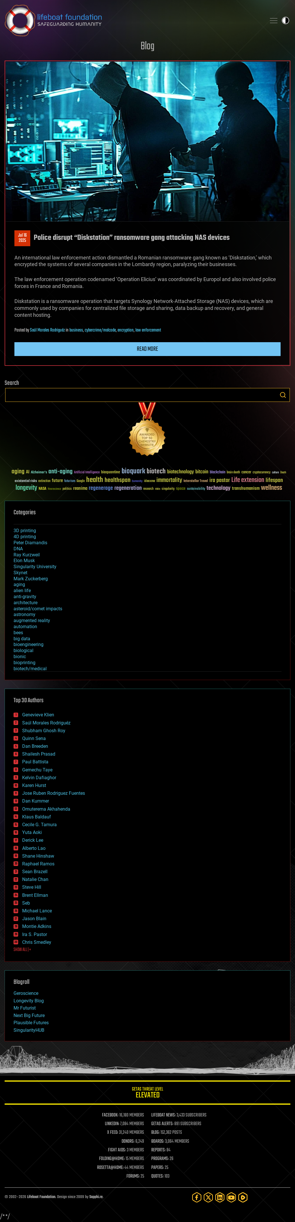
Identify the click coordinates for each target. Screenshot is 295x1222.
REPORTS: (158, 1150)
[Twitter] (208, 1197)
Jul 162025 (22, 238)
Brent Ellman (35, 895)
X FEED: (112, 1132)
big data (22, 638)
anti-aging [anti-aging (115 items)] (60, 471)
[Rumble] (242, 1197)
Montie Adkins (36, 926)
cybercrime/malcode (100, 330)
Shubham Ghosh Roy (43, 730)
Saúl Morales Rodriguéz (47, 330)
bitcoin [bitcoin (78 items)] (201, 472)
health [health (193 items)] (94, 480)
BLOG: (155, 1132)
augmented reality (32, 620)
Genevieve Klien (38, 715)
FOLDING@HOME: (112, 1159)
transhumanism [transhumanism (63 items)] (246, 488)
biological (23, 650)
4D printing (25, 536)
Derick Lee (32, 840)
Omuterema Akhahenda (46, 809)
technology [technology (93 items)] (218, 488)
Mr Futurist (25, 1008)
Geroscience (26, 993)
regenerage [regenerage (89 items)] (101, 488)
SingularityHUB (29, 1030)
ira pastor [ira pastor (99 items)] (219, 480)
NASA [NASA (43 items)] (42, 489)
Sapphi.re (96, 1197)
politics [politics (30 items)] (67, 489)
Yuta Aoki (32, 832)
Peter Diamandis (30, 542)
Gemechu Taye (37, 770)
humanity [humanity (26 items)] (137, 481)
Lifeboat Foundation (41, 1197)
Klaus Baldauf (36, 817)
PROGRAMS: (160, 1159)
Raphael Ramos (38, 864)
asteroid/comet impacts (38, 608)
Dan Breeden (35, 746)
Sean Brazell (35, 871)
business (76, 330)
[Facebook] (196, 1197)
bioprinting (24, 662)
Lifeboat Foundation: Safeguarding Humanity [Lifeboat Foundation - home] (133, 20)
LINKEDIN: (112, 1124)
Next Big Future (29, 1015)
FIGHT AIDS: (117, 1150)
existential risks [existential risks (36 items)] (26, 481)
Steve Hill (31, 887)
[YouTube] (231, 1197)
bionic (20, 656)
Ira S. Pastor (34, 934)
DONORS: (128, 1141)
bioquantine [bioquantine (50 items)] (110, 472)
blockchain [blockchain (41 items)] (217, 472)
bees (18, 632)
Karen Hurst (34, 785)
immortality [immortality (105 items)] (169, 480)
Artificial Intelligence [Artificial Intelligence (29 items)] (87, 473)
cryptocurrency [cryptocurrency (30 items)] (262, 473)
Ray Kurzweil (27, 555)
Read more (147, 349)
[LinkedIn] (219, 1197)
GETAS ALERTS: (162, 1124)
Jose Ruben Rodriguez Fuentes (53, 793)
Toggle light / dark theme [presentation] (285, 20)
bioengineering (29, 644)
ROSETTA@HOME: (110, 1168)
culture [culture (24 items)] (275, 472)
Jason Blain (34, 918)
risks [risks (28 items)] (157, 489)
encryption (126, 330)
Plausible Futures (31, 1022)
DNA (18, 548)
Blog (147, 46)
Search (283, 395)
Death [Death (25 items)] (283, 472)
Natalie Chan (35, 879)
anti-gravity (25, 596)
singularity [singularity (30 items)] (168, 489)
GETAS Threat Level (147, 1094)
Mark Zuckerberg (31, 578)
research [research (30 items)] (148, 489)
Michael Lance (37, 911)
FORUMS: (133, 1176)
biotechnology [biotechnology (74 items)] (180, 472)
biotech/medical (30, 668)
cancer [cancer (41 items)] (246, 472)
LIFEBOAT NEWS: (163, 1115)
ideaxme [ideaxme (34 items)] (149, 481)
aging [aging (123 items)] (18, 471)
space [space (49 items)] (181, 488)
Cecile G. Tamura (39, 824)
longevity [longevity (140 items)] (26, 488)
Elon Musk (24, 560)
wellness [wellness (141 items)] (271, 488)
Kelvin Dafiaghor (39, 777)
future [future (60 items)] (57, 480)
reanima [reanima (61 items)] (80, 488)
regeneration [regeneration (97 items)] (128, 488)
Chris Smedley (36, 942)
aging (19, 584)
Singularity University (35, 566)
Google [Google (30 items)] (81, 481)
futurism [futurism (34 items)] (69, 481)
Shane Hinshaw (38, 856)
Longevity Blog (29, 1000)
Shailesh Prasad (38, 754)
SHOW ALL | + (22, 950)
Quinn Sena (34, 738)
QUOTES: (157, 1176)
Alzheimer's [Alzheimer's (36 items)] (39, 472)
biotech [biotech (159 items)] (156, 471)
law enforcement (148, 330)
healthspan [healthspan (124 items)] (118, 480)
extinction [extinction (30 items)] (44, 481)
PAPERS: (157, 1168)
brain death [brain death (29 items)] (233, 473)
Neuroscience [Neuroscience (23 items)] (54, 489)
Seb (26, 903)
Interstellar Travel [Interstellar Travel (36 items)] (196, 481)
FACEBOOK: (110, 1115)
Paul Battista (35, 762)
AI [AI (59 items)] (27, 472)
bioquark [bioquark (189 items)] (133, 471)
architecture (25, 602)
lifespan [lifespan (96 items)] (274, 480)
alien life (22, 590)
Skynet (20, 572)
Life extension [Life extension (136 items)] (247, 480)
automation (25, 626)
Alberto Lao (34, 848)
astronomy (24, 614)
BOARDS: (157, 1141)
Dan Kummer (35, 801)
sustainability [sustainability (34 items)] (196, 489)
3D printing (25, 530)
